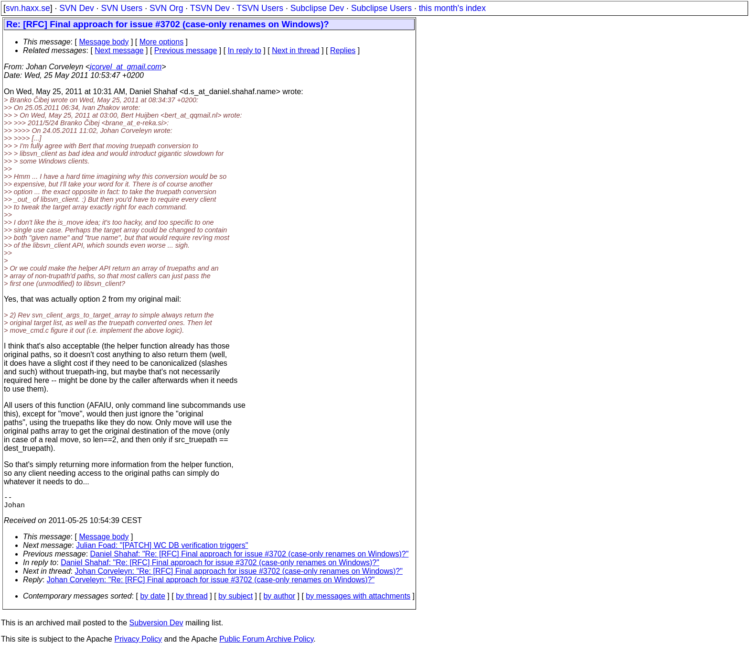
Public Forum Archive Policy (266, 643)
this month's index (452, 8)
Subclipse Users (381, 8)
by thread (192, 600)
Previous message (185, 50)
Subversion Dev (156, 626)
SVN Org (166, 8)
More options (161, 42)
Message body (103, 42)
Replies (342, 50)
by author (279, 600)
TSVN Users (259, 8)
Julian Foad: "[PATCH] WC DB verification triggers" (162, 549)
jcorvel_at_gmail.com (125, 67)
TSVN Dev (210, 8)
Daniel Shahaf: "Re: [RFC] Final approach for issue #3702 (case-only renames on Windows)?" (249, 558)
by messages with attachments (358, 600)
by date (152, 600)
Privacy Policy (138, 643)
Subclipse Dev (317, 8)
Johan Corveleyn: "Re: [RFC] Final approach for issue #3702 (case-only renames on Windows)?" (239, 575)
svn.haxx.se (28, 8)
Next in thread (296, 50)
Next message (119, 50)
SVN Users (121, 8)
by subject (235, 600)
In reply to (244, 50)
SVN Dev (76, 8)
